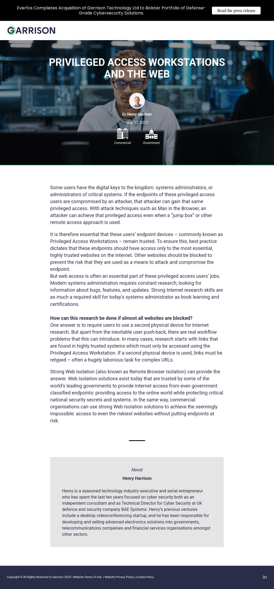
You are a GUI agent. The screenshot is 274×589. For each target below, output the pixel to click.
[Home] (31, 33)
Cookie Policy (145, 577)
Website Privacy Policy (119, 577)
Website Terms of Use (87, 577)
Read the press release (236, 10)
